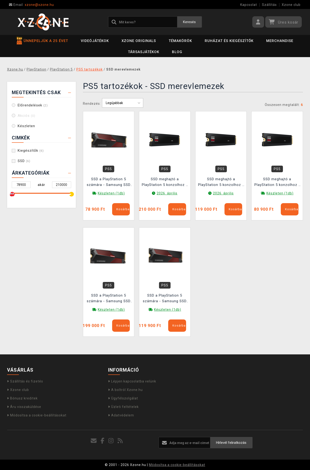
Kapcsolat (248, 5)
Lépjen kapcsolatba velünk (132, 381)
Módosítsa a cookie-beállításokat (36, 415)
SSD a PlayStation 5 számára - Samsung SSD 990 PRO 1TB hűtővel (109, 182)
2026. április (167, 193)
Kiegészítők (31, 150)
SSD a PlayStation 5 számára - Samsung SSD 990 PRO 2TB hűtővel (165, 298)
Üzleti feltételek (123, 407)
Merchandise (279, 41)
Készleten (26, 126)
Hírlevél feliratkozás (231, 443)
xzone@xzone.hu (31, 5)
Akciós (26, 115)
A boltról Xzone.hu (125, 390)
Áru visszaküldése (24, 407)
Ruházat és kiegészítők (229, 41)
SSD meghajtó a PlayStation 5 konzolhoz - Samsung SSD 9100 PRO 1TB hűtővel (277, 182)
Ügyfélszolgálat (123, 398)
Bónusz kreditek (22, 398)
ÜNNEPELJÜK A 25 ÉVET (42, 40)
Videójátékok (95, 41)
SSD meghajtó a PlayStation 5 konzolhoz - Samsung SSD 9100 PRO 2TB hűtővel (221, 182)
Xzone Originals (139, 41)
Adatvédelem (121, 415)
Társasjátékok (143, 52)
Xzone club (291, 5)
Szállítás (269, 5)
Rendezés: (92, 103)
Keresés (189, 22)
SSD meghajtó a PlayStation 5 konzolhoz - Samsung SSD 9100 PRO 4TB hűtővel (165, 182)
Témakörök (180, 41)
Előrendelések (33, 105)
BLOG (177, 52)
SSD (24, 161)
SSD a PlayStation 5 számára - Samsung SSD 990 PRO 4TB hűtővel (109, 298)
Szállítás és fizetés (25, 381)
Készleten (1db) (111, 193)
